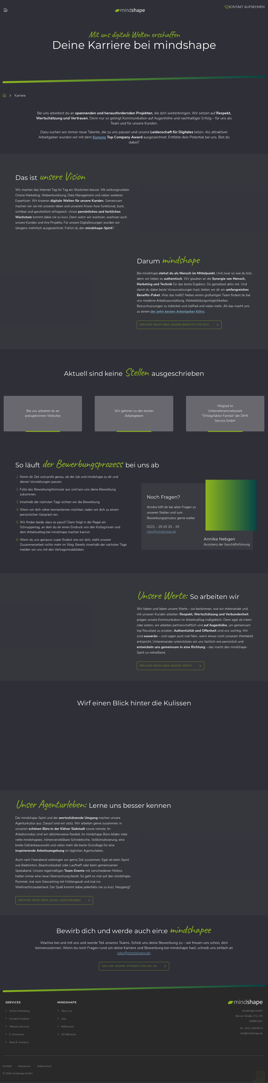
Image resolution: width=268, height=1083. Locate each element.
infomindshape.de (251, 1033)
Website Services (19, 1026)
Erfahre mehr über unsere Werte (166, 665)
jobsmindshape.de (161, 531)
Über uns (66, 1011)
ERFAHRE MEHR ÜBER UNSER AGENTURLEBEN (49, 900)
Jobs (63, 1018)
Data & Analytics (19, 1042)
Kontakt (7, 1066)
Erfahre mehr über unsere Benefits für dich (174, 324)
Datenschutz (44, 1066)
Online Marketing (19, 1011)
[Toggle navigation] (14, 11)
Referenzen (67, 1026)
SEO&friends (68, 1034)
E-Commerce (16, 1034)
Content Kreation (19, 1018)
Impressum (24, 1066)
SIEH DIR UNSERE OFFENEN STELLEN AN (129, 966)
